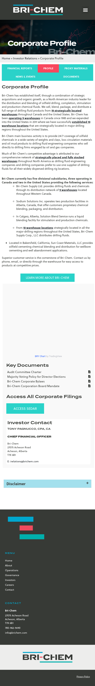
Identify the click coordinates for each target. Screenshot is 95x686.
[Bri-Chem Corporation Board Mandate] (48, 386)
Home (6, 58)
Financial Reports (19, 68)
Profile (48, 68)
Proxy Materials (76, 68)
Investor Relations (25, 58)
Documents (71, 76)
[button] (85, 10)
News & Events (25, 76)
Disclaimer (16, 483)
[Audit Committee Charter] (48, 372)
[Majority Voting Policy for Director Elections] (48, 377)
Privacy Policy (83, 676)
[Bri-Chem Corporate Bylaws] (48, 381)
